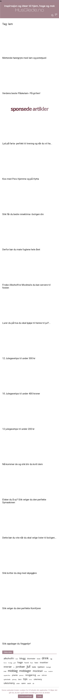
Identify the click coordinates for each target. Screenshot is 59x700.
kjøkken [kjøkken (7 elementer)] (41, 667)
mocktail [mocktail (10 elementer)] (38, 671)
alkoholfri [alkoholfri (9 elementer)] (9, 658)
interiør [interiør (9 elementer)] (8, 667)
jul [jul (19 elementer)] (28, 666)
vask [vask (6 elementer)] (29, 683)
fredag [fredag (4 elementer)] (10, 663)
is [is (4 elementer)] (13, 667)
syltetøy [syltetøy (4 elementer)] (14, 679)
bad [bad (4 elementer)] (17, 659)
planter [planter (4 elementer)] (21, 675)
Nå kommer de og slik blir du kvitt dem (22, 464)
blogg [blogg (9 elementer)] (22, 658)
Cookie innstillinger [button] (25, 696)
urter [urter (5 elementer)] (18, 683)
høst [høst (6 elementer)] (36, 662)
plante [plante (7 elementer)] (15, 675)
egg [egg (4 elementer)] (51, 659)
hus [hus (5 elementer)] (31, 663)
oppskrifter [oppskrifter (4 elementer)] (7, 675)
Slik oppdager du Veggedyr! (16, 643)
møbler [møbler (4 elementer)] (50, 671)
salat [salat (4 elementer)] (39, 675)
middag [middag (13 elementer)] (13, 671)
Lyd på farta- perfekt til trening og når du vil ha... (27, 143)
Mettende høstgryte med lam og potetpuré (24, 58)
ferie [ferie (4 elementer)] (5, 663)
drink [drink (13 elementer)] (45, 658)
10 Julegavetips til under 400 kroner (21, 393)
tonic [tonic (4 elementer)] (30, 679)
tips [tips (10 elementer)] (25, 679)
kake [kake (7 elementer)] (34, 667)
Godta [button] (39, 696)
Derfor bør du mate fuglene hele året (21, 249)
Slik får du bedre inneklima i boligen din (23, 214)
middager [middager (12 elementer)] (25, 671)
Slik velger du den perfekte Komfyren (21, 608)
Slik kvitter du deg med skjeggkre (19, 573)
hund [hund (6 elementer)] (26, 662)
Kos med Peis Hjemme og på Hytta (20, 179)
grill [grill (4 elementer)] (15, 663)
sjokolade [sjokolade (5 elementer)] (7, 679)
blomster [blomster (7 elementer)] (31, 658)
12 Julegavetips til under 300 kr (18, 358)
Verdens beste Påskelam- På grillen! (21, 93)
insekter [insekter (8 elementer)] (44, 662)
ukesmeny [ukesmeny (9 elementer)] (9, 683)
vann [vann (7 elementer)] (23, 683)
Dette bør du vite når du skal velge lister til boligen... (29, 537)
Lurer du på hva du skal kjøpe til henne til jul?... (26, 323)
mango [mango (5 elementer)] (48, 667)
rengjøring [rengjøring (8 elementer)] (30, 675)
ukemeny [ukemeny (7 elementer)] (38, 679)
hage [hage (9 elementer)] (20, 662)
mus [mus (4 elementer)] (45, 671)
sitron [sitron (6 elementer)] (44, 675)
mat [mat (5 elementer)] (5, 671)
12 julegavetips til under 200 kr (18, 429)
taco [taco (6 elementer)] (19, 679)
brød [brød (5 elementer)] (38, 659)
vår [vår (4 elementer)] (33, 683)
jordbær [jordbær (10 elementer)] (20, 666)
